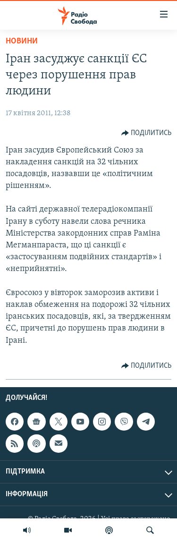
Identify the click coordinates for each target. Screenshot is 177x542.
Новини (22, 41)
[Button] (146, 133)
